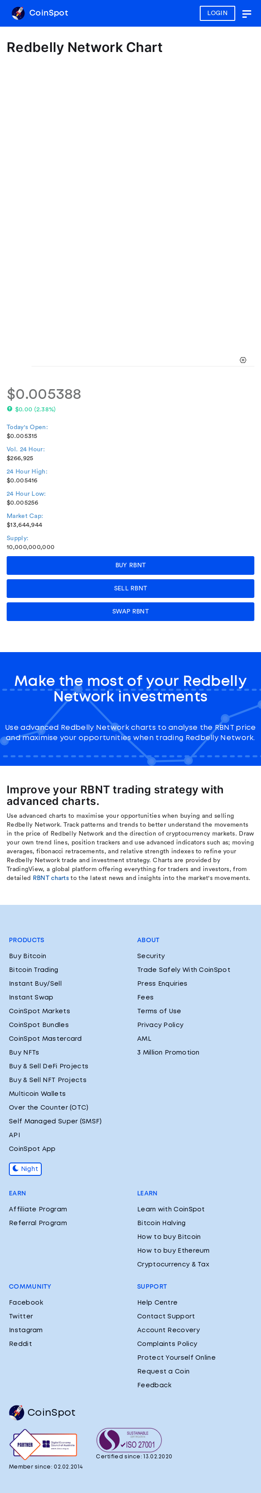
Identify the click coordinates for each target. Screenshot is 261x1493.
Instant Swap (31, 997)
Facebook (26, 1303)
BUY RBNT (130, 565)
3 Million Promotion (168, 1052)
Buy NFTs (24, 1052)
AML (144, 1039)
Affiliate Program (38, 1209)
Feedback (154, 1385)
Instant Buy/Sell (35, 984)
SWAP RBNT (130, 612)
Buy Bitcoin (27, 956)
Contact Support (166, 1316)
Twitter (21, 1316)
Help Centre (157, 1303)
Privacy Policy (160, 1025)
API (14, 1135)
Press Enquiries (162, 984)
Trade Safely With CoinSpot (183, 970)
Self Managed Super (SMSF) (55, 1121)
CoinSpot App (32, 1149)
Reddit (20, 1344)
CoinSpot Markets (39, 1011)
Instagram (26, 1330)
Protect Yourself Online (176, 1358)
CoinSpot (40, 13)
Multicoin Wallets (37, 1094)
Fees (145, 997)
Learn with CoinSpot (171, 1209)
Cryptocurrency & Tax (173, 1264)
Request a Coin (163, 1371)
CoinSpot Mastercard (45, 1039)
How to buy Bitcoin (169, 1237)
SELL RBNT (130, 588)
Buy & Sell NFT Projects (48, 1080)
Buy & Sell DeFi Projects (48, 1066)
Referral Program (38, 1223)
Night (25, 1169)
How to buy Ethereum (173, 1251)
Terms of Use (159, 1011)
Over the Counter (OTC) (49, 1108)
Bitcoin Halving (161, 1223)
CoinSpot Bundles (39, 1025)
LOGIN (217, 13)
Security (151, 956)
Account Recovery (168, 1330)
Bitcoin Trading (34, 970)
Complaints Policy (167, 1344)
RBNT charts (51, 878)
